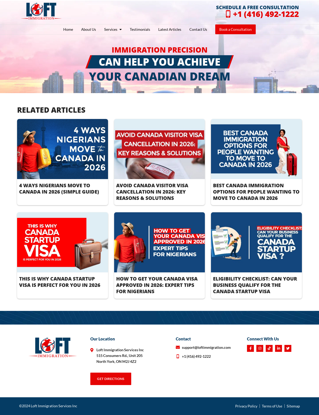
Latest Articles (169, 29)
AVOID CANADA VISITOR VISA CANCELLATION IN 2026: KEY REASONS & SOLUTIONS (152, 191)
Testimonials (140, 29)
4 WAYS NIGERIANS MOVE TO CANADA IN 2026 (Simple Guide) (59, 188)
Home (68, 29)
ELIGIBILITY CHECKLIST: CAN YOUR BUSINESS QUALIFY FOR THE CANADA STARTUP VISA (255, 285)
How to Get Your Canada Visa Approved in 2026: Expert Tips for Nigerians (157, 285)
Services (113, 29)
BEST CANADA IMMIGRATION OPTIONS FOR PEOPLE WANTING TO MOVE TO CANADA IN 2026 (256, 191)
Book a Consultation (235, 29)
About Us (88, 29)
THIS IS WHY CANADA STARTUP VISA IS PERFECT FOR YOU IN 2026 (59, 281)
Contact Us (198, 29)
